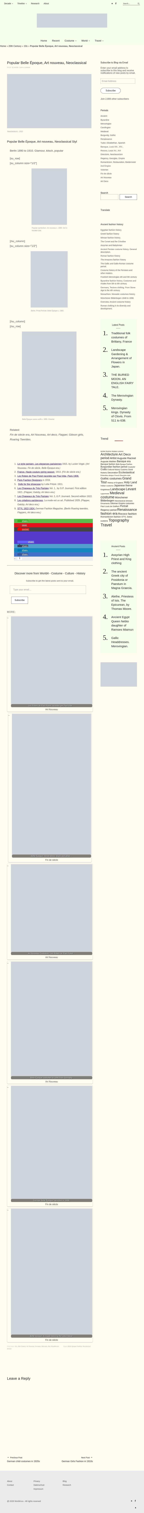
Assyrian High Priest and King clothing (121, 559)
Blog (65, 1481)
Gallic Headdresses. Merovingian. (120, 642)
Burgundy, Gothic (108, 135)
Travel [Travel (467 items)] (106, 525)
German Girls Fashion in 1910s (77, 1459)
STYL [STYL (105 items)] (124, 517)
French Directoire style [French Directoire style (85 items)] (122, 475)
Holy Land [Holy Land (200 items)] (130, 482)
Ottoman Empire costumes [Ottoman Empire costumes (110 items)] (122, 503)
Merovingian (106, 124)
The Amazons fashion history (113, 260)
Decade (7, 3)
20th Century (14, 46)
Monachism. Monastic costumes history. (118, 294)
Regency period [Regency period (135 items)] (109, 510)
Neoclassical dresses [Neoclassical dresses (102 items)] (123, 501)
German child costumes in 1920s (23, 1459)
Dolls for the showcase (29, 484)
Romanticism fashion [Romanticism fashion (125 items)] (111, 516)
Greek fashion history (110, 234)
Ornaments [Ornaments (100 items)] (105, 503)
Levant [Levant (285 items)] (131, 489)
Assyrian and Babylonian (111, 245)
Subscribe (20, 600)
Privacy (36, 1481)
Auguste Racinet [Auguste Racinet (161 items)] (126, 458)
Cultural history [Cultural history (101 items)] (113, 469)
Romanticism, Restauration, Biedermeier (118, 162)
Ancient (104, 116)
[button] (22, 521)
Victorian (104, 170)
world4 (16, 67)
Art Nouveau (30, 1346)
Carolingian (106, 127)
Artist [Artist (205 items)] (113, 458)
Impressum (38, 1489)
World (84, 40)
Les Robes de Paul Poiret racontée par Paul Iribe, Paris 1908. (48, 476)
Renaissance (106, 139)
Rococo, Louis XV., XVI (111, 150)
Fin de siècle (106, 174)
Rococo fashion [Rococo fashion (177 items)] (127, 513)
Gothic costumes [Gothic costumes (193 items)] (111, 478)
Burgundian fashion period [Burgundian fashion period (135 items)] (114, 466)
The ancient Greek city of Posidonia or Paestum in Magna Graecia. (121, 580)
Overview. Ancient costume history (115, 302)
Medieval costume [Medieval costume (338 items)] (112, 495)
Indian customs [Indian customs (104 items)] (107, 486)
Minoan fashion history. (111, 238)
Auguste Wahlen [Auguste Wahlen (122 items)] (108, 461)
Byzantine (105, 120)
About (46, 3)
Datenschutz (38, 1485)
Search (104, 193)
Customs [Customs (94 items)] (124, 470)
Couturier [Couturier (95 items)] (131, 467)
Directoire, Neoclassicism (112, 154)
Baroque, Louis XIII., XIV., (112, 147)
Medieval (104, 131)
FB (116, 3)
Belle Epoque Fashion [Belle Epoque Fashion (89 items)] (124, 464)
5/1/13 (9, 67)
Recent (56, 40)
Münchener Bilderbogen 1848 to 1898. (117, 298)
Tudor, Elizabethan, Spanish (113, 143)
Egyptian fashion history (111, 230)
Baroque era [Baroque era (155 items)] (123, 461)
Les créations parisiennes (30, 500)
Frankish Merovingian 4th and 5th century (119, 277)
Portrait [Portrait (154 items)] (124, 506)
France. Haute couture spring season (35, 472)
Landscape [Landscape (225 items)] (117, 489)
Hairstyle (44, 1346)
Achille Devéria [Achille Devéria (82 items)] (106, 451)
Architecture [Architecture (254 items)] (109, 454)
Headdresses (55, 1346)
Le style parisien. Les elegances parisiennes (39, 464)
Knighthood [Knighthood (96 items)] (105, 489)
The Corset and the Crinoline (113, 241)
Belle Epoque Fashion (75, 1346)
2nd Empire (106, 166)
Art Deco (104, 181)
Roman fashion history (110, 256)
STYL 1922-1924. (26, 508)
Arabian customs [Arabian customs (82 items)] (117, 451)
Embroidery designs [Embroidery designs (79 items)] (107, 475)
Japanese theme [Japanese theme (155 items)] (123, 485)
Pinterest (112, 3)
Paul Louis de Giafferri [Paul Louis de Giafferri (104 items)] (110, 506)
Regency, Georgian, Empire (113, 158)
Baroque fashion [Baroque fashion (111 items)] (108, 464)
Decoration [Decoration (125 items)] (113, 472)
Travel (98, 40)
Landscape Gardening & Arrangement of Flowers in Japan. (121, 358)
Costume (69, 40)
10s (26, 46)
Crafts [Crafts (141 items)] (104, 469)
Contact (10, 1485)
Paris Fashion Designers (29, 480)
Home (44, 40)
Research (35, 3)
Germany (38, 1346)
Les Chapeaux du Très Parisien (33, 488)
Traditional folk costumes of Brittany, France (121, 337)
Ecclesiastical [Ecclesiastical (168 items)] (126, 472)
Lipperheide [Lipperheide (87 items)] (105, 494)
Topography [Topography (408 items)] (119, 520)
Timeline (21, 3)
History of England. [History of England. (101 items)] (115, 483)
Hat (49, 1346)
